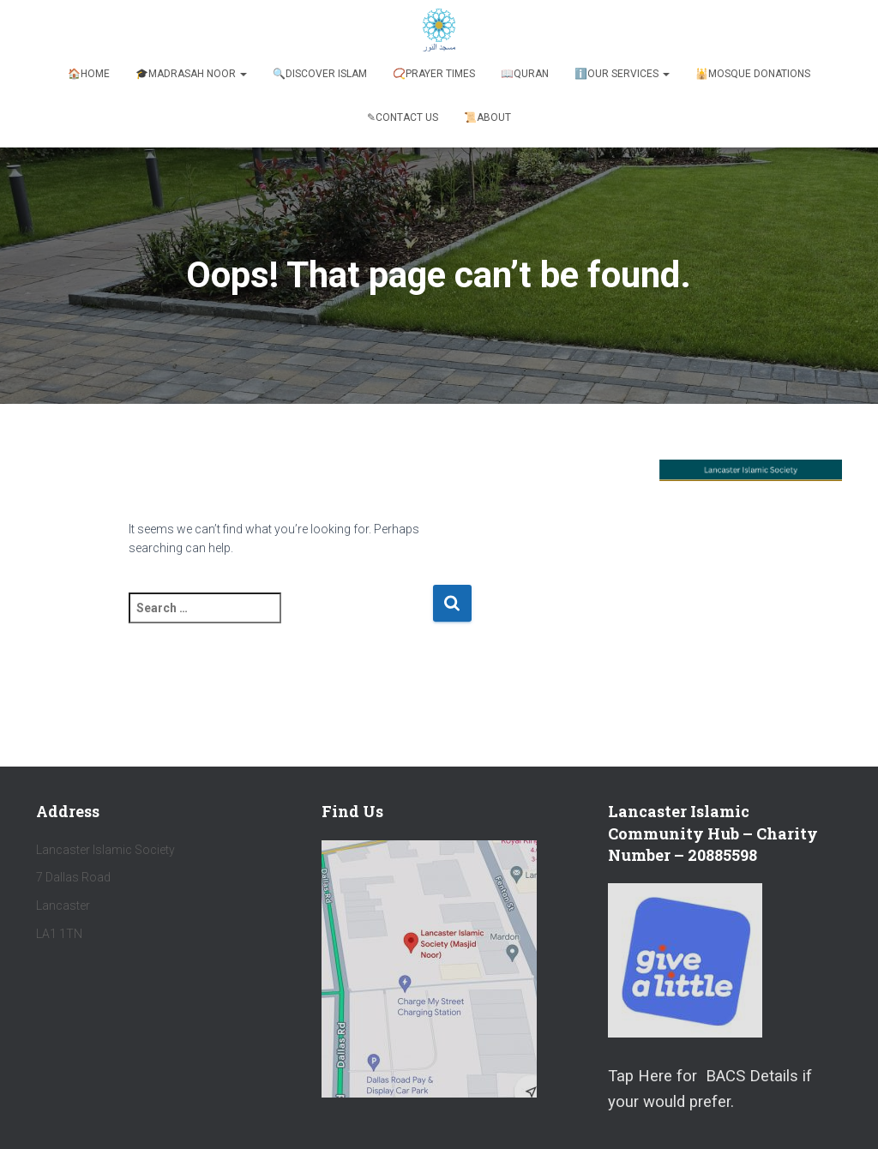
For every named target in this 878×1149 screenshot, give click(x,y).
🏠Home (89, 74)
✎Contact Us (402, 117)
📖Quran (525, 74)
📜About (487, 117)
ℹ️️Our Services (622, 74)
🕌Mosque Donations (752, 74)
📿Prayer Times (434, 74)
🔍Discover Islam (320, 74)
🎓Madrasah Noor (191, 74)
